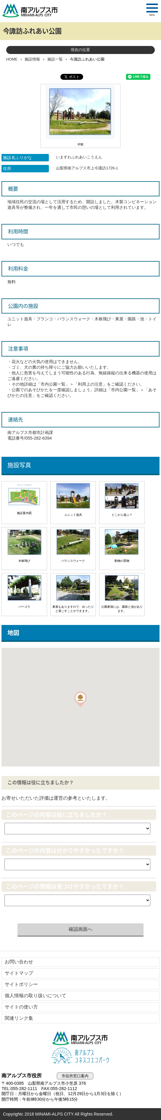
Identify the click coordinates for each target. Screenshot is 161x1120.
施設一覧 (55, 59)
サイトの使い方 (21, 1006)
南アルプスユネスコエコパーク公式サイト (80, 1056)
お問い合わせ (19, 961)
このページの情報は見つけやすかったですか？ (65, 886)
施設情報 (32, 59)
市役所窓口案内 (75, 1076)
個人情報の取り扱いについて (35, 995)
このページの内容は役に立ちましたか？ (56, 815)
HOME (11, 59)
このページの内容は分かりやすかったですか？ (65, 851)
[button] (80, 699)
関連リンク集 (19, 1018)
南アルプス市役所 (80, 1038)
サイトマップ (19, 973)
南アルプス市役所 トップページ (32, 10)
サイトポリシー (21, 984)
